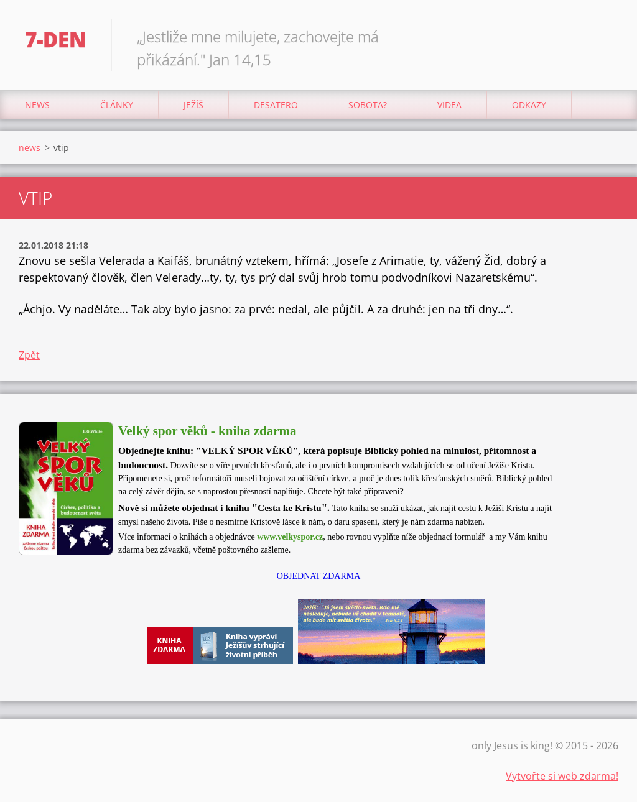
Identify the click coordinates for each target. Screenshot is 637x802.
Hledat (604, 36)
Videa (449, 105)
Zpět (29, 355)
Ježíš (193, 105)
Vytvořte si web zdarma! (562, 776)
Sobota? (367, 105)
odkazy (529, 105)
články (116, 105)
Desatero (276, 105)
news (37, 105)
